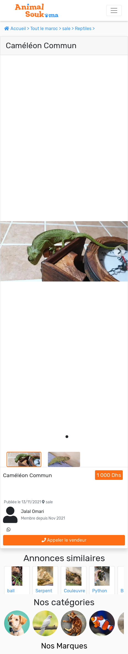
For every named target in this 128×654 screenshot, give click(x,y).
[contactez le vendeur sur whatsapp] (8, 530)
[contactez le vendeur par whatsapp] (8, 530)
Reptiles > (85, 28)
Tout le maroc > (46, 28)
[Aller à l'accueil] (36, 10)
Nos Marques (64, 645)
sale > (68, 28)
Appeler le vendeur (64, 540)
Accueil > (17, 28)
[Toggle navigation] (114, 10)
